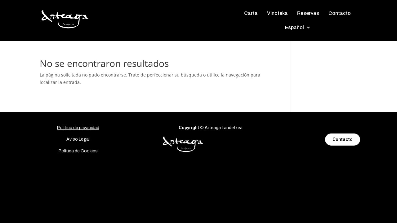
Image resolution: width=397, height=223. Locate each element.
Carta (251, 13)
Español (297, 27)
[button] (297, 27)
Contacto (339, 13)
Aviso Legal (78, 139)
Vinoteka (277, 13)
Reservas (308, 13)
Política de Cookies (78, 151)
